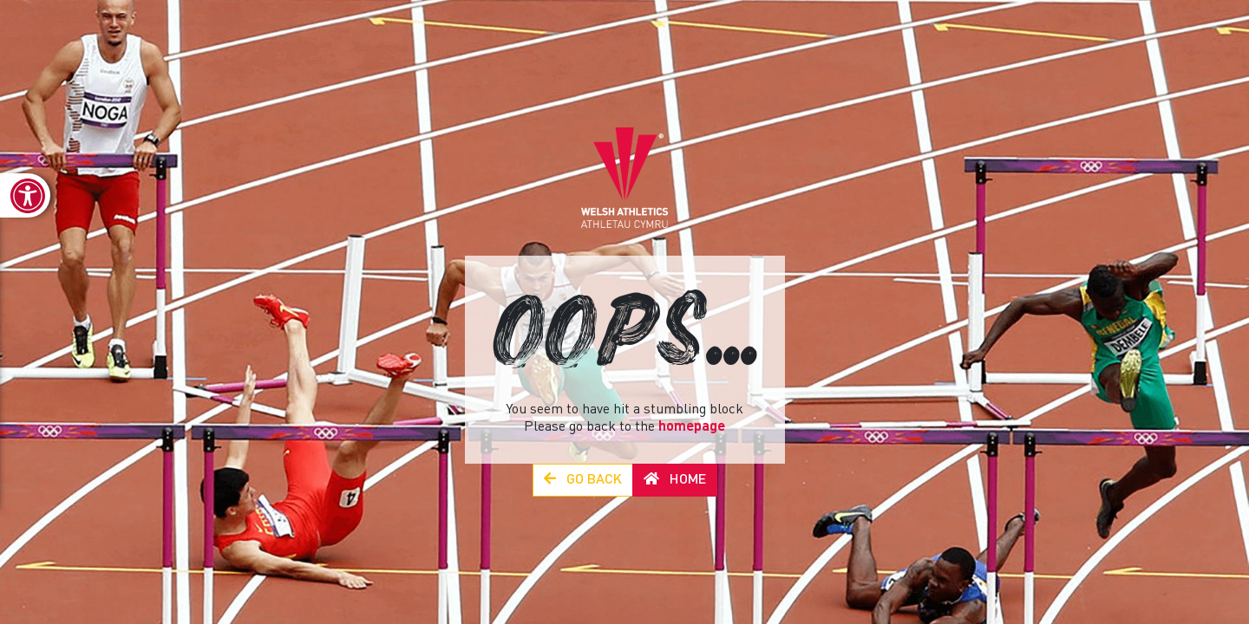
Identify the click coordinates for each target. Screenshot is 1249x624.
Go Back (583, 479)
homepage (691, 427)
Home (675, 479)
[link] (25, 195)
